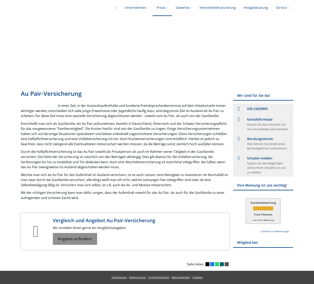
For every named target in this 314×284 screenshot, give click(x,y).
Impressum (119, 277)
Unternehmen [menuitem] (135, 7)
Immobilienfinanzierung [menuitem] (218, 7)
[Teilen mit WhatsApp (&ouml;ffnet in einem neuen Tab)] (217, 264)
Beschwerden (181, 277)
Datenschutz (137, 277)
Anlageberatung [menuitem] (256, 7)
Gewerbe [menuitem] (182, 7)
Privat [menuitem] (161, 7)
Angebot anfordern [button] (75, 238)
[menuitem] (116, 8)
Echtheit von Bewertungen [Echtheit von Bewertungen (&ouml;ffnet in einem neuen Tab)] (275, 231)
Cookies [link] (197, 277)
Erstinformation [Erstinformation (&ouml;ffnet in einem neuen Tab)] (158, 277)
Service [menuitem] (281, 7)
